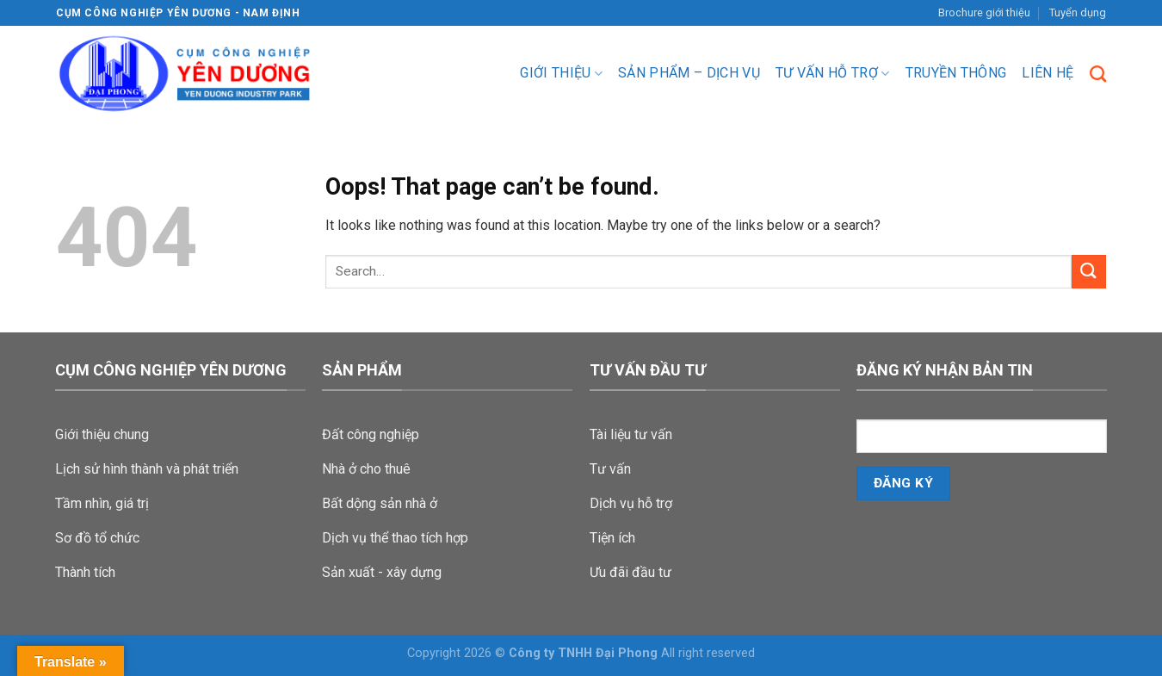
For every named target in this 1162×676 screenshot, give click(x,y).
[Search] (1098, 73)
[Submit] (1089, 271)
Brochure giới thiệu (984, 12)
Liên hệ (1047, 73)
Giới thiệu (561, 73)
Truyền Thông (956, 73)
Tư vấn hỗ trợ (833, 73)
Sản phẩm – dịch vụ (689, 73)
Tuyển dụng (1077, 12)
